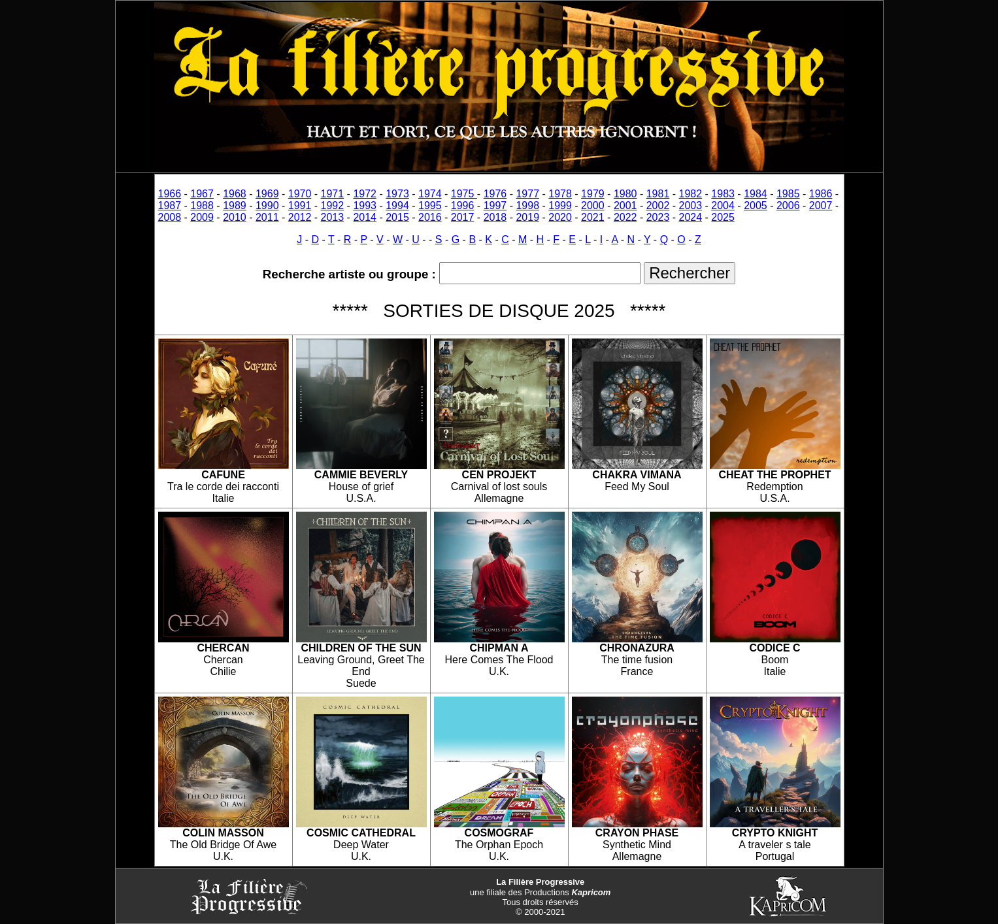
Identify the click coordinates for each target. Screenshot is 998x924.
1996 (462, 205)
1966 (170, 193)
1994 (397, 205)
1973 (397, 193)
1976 (495, 193)
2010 (234, 217)
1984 (755, 193)
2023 (658, 217)
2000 (593, 205)
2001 (625, 205)
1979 (593, 193)
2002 (658, 205)
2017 (462, 217)
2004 (723, 205)
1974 (430, 193)
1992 (332, 205)
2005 (755, 205)
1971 (332, 193)
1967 (202, 193)
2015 (397, 217)
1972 (364, 193)
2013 (332, 217)
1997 (495, 205)
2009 (202, 217)
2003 (691, 205)
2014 (364, 217)
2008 (170, 217)
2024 (691, 217)
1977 (527, 193)
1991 (300, 205)
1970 (300, 193)
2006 (788, 205)
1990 (267, 205)
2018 (495, 217)
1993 (364, 205)
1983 (723, 193)
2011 (267, 217)
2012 (300, 217)
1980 (625, 193)
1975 (464, 193)
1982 (691, 193)
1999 (560, 205)
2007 (821, 205)
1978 (560, 193)
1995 (430, 205)
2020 (560, 217)
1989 (234, 205)
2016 (430, 217)
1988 (202, 205)
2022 (625, 217)
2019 (527, 217)
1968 (234, 193)
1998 (527, 205)
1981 (658, 193)
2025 (723, 217)
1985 (788, 193)
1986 (821, 193)
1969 (267, 193)
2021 (593, 217)
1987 (170, 205)
